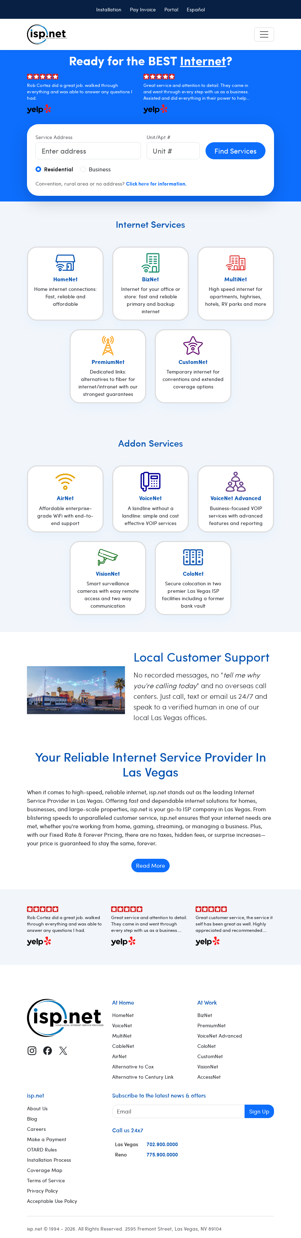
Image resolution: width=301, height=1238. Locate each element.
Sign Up (259, 1111)
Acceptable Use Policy (52, 1201)
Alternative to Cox (133, 1066)
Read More (150, 865)
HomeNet (123, 1015)
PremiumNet (211, 1025)
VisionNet (207, 1066)
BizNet (204, 1015)
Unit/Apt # (158, 137)
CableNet (123, 1046)
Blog (32, 1118)
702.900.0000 (162, 1144)
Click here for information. (156, 183)
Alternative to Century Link (143, 1076)
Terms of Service (46, 1180)
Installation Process (49, 1159)
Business (100, 169)
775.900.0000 (162, 1154)
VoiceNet (122, 1025)
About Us (37, 1108)
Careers (36, 1129)
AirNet (119, 1056)
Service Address (53, 137)
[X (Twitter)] (63, 1050)
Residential (58, 169)
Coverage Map (44, 1170)
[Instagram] (32, 1050)
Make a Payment (46, 1139)
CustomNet (210, 1056)
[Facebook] (48, 1050)
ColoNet (206, 1046)
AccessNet (209, 1076)
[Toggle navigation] (264, 34)
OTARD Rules (42, 1149)
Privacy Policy (42, 1190)
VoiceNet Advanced (219, 1035)
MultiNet (122, 1035)
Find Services (235, 150)
